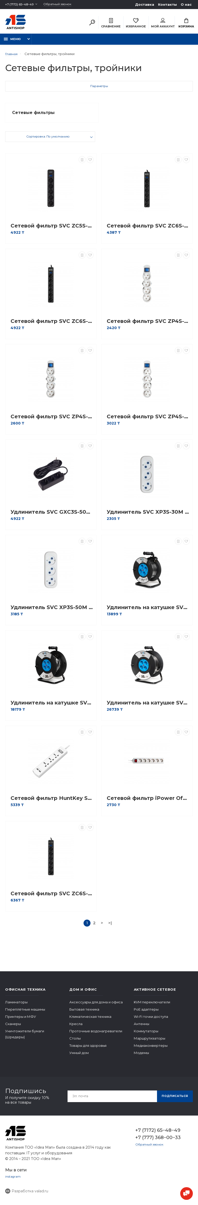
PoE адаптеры (146, 1014)
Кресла (75, 1028)
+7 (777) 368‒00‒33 (158, 1142)
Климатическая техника (90, 1021)
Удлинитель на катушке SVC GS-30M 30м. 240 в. (52, 707)
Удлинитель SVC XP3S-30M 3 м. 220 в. (148, 516)
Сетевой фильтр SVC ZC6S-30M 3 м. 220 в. (148, 230)
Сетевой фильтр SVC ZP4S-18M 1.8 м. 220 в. (148, 326)
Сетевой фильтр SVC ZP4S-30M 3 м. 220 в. (52, 421)
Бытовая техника (84, 1014)
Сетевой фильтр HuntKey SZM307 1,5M (52, 803)
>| (110, 927)
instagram (13, 1181)
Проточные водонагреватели (95, 1035)
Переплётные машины (25, 1014)
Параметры (99, 90)
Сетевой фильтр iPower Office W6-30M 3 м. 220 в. (148, 803)
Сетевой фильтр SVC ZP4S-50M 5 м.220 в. (148, 421)
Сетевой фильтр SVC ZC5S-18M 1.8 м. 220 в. (52, 230)
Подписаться (173, 1100)
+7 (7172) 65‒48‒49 (21, 4)
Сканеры (13, 1028)
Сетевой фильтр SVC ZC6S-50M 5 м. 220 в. (52, 326)
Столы (75, 1043)
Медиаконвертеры (151, 1050)
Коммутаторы (146, 1035)
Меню (12, 42)
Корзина (186, 24)
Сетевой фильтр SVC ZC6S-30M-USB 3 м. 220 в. (52, 898)
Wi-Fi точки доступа (151, 1021)
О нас (186, 4)
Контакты (167, 4)
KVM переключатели (152, 1006)
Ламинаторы (16, 1006)
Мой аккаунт (163, 24)
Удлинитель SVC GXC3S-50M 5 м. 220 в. (52, 516)
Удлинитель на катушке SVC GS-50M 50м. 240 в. (148, 707)
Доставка (144, 4)
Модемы (141, 1057)
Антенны (141, 1028)
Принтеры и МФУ (20, 1021)
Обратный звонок (64, 4)
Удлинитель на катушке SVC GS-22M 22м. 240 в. (148, 612)
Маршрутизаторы (149, 1043)
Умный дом (79, 1057)
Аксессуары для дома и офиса (96, 1006)
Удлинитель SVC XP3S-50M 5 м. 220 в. (52, 612)
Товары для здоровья (87, 1050)
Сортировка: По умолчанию (47, 142)
